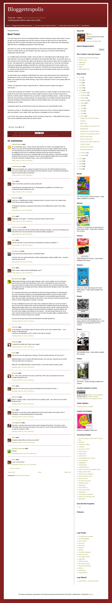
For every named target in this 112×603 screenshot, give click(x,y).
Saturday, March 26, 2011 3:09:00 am (23, 336)
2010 (80, 158)
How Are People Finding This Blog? (45, 25)
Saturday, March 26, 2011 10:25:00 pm (23, 442)
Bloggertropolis (25, 9)
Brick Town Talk (83, 554)
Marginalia (15, 198)
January (83, 155)
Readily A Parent (83, 483)
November (83, 95)
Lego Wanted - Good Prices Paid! (88, 581)
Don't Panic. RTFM (84, 449)
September (83, 100)
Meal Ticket (83, 123)
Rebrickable (82, 570)
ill (32, 135)
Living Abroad (83, 465)
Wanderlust (82, 499)
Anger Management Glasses (34, 18)
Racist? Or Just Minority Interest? (90, 134)
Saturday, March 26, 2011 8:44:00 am (23, 367)
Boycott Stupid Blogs (86, 136)
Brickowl (81, 548)
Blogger (91, 594)
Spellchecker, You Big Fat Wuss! (89, 131)
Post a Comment (15, 468)
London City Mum (84, 467)
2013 (80, 85)
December (83, 92)
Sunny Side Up (83, 487)
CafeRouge (25, 135)
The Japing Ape (83, 460)
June (82, 108)
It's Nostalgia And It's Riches (87, 458)
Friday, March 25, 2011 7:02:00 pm (22, 192)
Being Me (15, 342)
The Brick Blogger (84, 538)
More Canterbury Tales (85, 476)
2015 (80, 80)
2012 (80, 88)
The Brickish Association (86, 536)
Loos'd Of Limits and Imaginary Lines (89, 469)
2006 (80, 169)
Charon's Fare (83, 60)
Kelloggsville (82, 462)
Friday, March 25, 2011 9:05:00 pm (22, 234)
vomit (56, 135)
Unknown (15, 327)
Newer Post (11, 472)
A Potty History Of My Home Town (69, 25)
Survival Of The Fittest (86, 147)
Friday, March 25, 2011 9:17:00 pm (22, 262)
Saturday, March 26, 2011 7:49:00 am (23, 347)
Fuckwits (82, 121)
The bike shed (16, 251)
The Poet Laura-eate (18, 448)
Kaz (80, 507)
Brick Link (81, 543)
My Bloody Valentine (86, 149)
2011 (80, 90)
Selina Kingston (17, 144)
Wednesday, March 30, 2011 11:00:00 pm (24, 464)
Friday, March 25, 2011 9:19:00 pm (22, 273)
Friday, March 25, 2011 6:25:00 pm (22, 160)
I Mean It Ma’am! (85, 144)
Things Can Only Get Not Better (89, 118)
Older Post (67, 472)
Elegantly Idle (84, 128)
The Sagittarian (16, 422)
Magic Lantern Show (85, 471)
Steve (15, 133)
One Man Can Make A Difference (90, 141)
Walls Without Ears (84, 69)
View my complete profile (93, 41)
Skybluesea (82, 485)
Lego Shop (82, 559)
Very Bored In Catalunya (86, 494)
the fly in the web (17, 227)
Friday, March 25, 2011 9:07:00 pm (22, 245)
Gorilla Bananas (17, 166)
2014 (80, 82)
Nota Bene (15, 397)
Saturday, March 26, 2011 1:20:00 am (23, 321)
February (83, 152)
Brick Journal (82, 541)
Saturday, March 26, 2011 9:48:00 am (23, 380)
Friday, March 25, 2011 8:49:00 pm (22, 221)
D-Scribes (81, 447)
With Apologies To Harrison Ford (89, 126)
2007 (80, 166)
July (81, 105)
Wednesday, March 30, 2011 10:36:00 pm (24, 453)
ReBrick (81, 568)
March (82, 116)
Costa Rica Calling (84, 444)
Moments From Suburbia (86, 474)
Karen (35, 135)
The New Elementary (85, 566)
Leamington (40, 135)
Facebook (81, 64)
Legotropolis (82, 62)
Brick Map (81, 545)
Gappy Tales (82, 453)
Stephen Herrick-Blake (94, 395)
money (46, 135)
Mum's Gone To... (84, 478)
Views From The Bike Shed (87, 496)
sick (53, 135)
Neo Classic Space (84, 563)
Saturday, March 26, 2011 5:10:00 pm (23, 404)
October (83, 98)
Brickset (81, 550)
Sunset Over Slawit (84, 490)
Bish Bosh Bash (17, 279)
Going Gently (82, 456)
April (82, 113)
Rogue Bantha (83, 572)
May (81, 111)
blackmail (15, 135)
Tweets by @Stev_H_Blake (85, 406)
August (82, 103)
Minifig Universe (83, 561)
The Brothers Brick (84, 557)
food (30, 135)
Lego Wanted (85, 25)
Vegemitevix (82, 492)
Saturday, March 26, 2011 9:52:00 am (23, 391)
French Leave (83, 451)
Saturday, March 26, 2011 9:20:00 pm (23, 431)
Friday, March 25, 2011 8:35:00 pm (22, 210)
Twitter (80, 67)
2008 (80, 164)
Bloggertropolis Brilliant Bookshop (22, 25)
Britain (20, 135)
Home (8, 25)
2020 (80, 77)
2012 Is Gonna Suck (86, 139)
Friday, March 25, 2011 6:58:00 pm (22, 175)
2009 (80, 161)
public (49, 135)
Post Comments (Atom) (23, 475)
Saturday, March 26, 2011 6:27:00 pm (23, 416)
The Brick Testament (85, 552)
